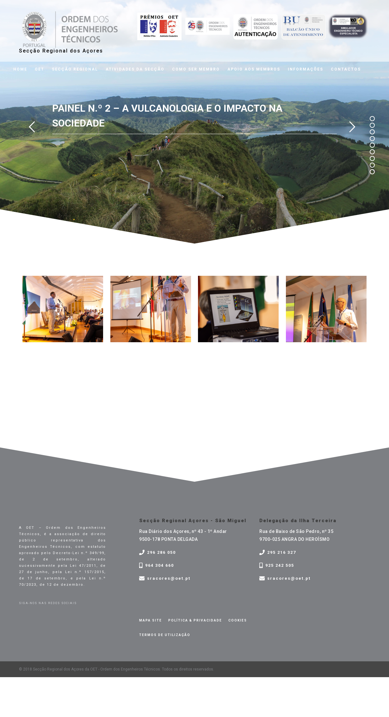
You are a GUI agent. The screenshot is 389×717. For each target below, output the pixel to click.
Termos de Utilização (164, 635)
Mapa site (150, 620)
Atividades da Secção (135, 69)
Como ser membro (196, 69)
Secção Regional (75, 69)
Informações (305, 69)
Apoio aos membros (253, 69)
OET (39, 69)
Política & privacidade (195, 620)
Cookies (237, 620)
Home (20, 69)
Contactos (346, 69)
